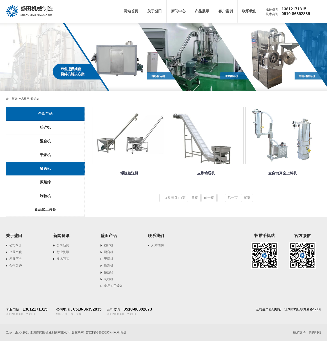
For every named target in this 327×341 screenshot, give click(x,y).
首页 (14, 98)
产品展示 (23, 98)
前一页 (209, 198)
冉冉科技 (315, 332)
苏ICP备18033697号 (99, 332)
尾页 (247, 198)
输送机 (35, 98)
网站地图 (119, 332)
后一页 (233, 198)
